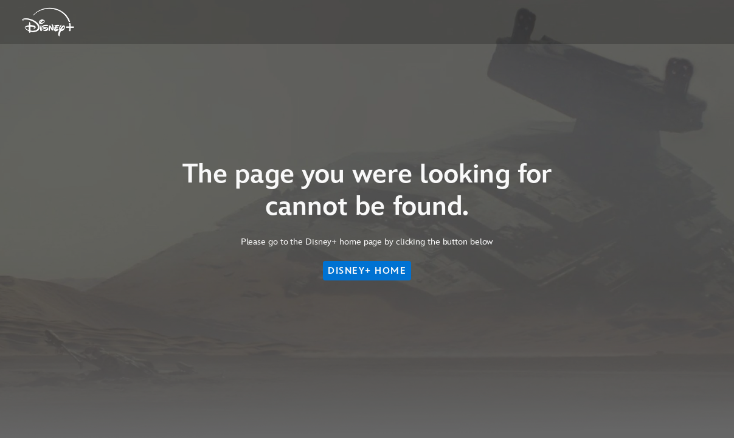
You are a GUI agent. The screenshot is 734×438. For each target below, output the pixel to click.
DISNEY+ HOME (367, 270)
